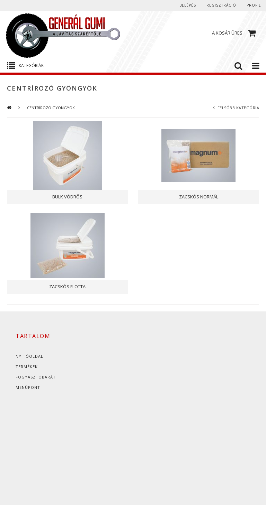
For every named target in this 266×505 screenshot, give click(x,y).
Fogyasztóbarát (36, 377)
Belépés (187, 5)
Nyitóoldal (29, 356)
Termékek (27, 366)
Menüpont (28, 387)
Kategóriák (31, 65)
